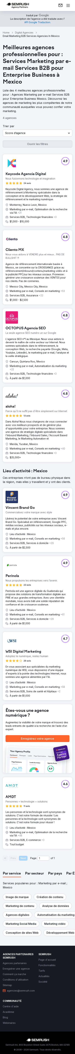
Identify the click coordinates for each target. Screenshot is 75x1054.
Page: (33, 858)
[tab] (12, 873)
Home (6, 32)
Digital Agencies (24, 32)
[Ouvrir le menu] (68, 5)
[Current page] (43, 858)
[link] (60, 5)
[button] (37, 133)
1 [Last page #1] (54, 858)
